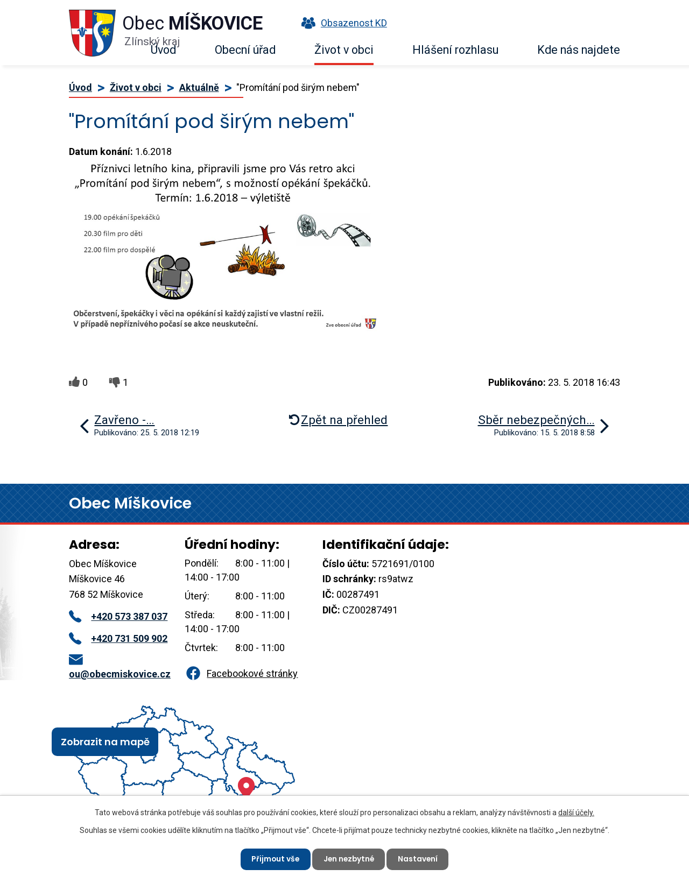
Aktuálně (199, 87)
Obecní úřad (245, 49)
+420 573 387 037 (118, 616)
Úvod (163, 49)
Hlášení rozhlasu (455, 49)
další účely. (576, 812)
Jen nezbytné (348, 858)
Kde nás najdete (578, 49)
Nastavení (419, 858)
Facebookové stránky (241, 673)
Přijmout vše (273, 858)
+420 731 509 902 (118, 638)
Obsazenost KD (342, 23)
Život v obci (344, 49)
